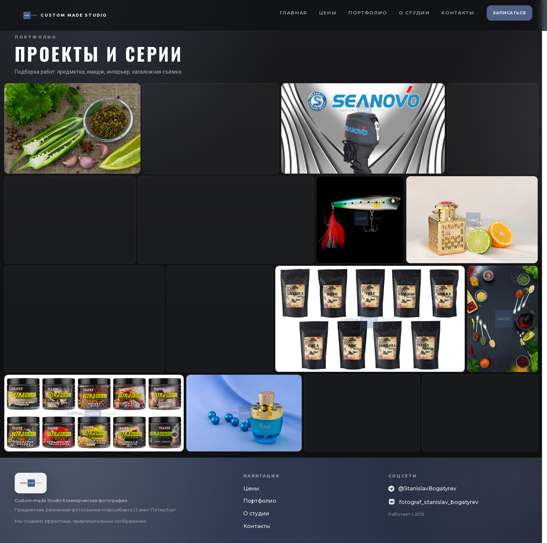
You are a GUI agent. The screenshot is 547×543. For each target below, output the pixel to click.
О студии (414, 12)
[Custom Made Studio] (61, 15)
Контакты (457, 12)
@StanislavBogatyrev (422, 489)
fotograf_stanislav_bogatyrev (433, 501)
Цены (328, 12)
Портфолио (367, 12)
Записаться (509, 12)
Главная (293, 12)
